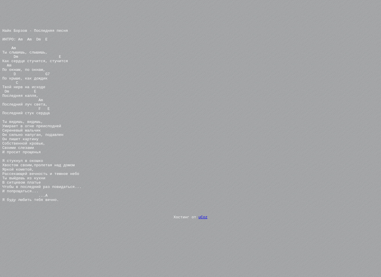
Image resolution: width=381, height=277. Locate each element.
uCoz (202, 255)
